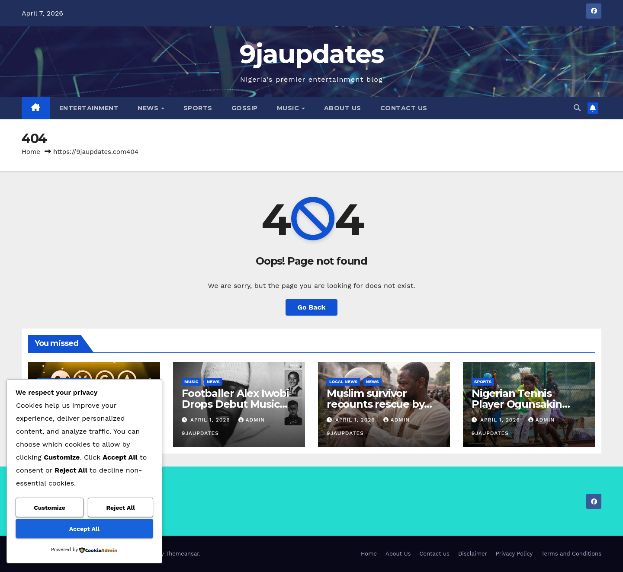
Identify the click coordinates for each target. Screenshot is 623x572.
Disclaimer (472, 553)
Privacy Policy (514, 553)
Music (289, 108)
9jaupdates (312, 54)
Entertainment (89, 108)
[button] (577, 108)
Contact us (403, 108)
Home (31, 152)
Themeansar (182, 553)
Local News (343, 381)
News (149, 108)
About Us (342, 108)
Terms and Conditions (571, 553)
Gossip (244, 108)
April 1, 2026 (211, 420)
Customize (49, 507)
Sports (197, 108)
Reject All (120, 507)
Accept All (84, 528)
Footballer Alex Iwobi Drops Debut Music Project (235, 404)
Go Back (312, 307)
